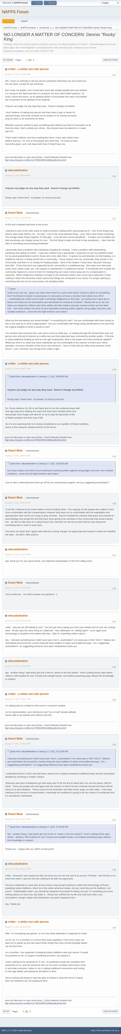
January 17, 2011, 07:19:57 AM (17, 74)
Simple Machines (25, 1030)
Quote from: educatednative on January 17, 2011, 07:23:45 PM (39, 751)
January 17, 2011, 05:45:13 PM (17, 369)
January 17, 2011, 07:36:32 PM (17, 744)
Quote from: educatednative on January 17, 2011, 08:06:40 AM (39, 376)
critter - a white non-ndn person (28, 69)
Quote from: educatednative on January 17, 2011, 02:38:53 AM (39, 463)
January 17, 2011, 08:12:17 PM (17, 869)
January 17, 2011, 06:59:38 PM (17, 503)
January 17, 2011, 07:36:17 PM (17, 699)
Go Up (6, 1011)
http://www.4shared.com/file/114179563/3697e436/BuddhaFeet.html (35, 160)
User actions (110, 60)
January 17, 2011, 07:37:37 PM (17, 819)
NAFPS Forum (15, 11)
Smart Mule (15, 212)
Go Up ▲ (115, 1030)
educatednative (18, 170)
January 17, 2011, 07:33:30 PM (17, 666)
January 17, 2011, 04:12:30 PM (17, 218)
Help (93, 1030)
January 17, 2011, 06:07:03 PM (17, 456)
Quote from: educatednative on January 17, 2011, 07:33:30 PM (39, 827)
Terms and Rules (103, 1030)
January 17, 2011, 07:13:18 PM (17, 588)
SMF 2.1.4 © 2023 (9, 1030)
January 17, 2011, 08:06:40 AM (17, 175)
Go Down (8, 60)
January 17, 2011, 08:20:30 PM (17, 927)
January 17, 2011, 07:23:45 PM (17, 621)
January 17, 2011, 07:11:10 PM (17, 554)
